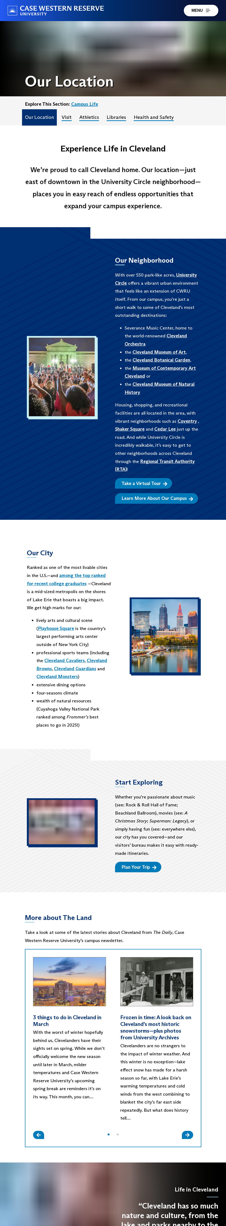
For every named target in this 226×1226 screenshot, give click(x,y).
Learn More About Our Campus (157, 498)
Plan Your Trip (139, 867)
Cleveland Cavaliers (64, 660)
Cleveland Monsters (57, 676)
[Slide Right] (187, 1135)
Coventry (187, 421)
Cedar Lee (165, 429)
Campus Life (84, 104)
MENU (201, 10)
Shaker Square (130, 429)
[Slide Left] (38, 1135)
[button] (109, 1134)
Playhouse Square (56, 628)
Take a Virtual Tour (145, 483)
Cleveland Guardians (75, 668)
